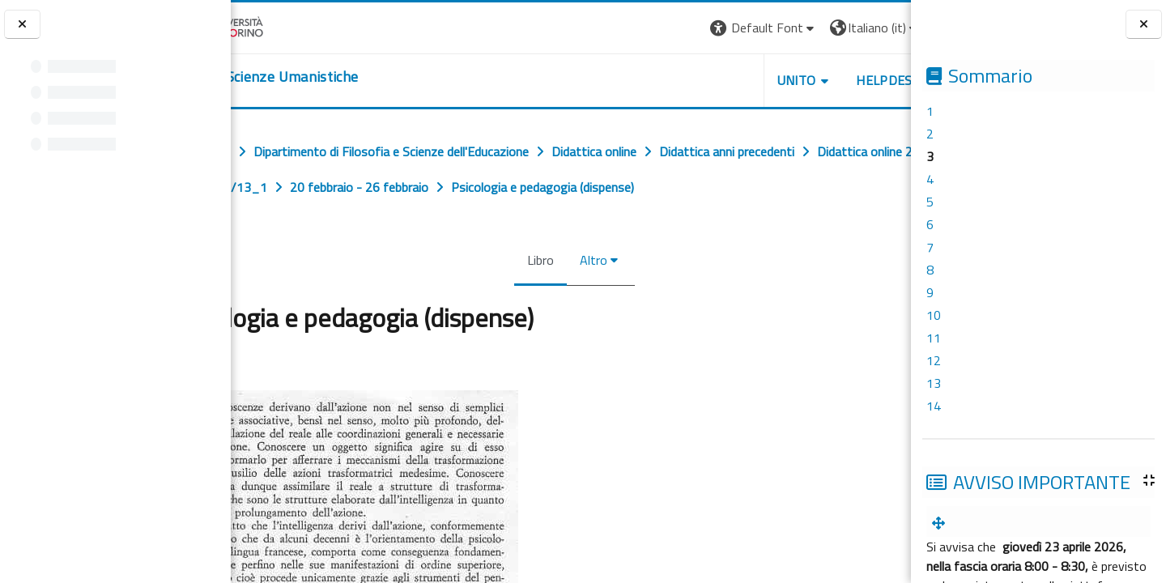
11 (933, 337)
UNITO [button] (721, 80)
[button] (688, 27)
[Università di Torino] (281, 26)
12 (933, 360)
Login (883, 27)
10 (933, 315)
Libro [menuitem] (537, 260)
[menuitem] (941, 523)
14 (933, 405)
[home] (330, 77)
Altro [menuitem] (590, 260)
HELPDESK (813, 80)
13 (933, 383)
